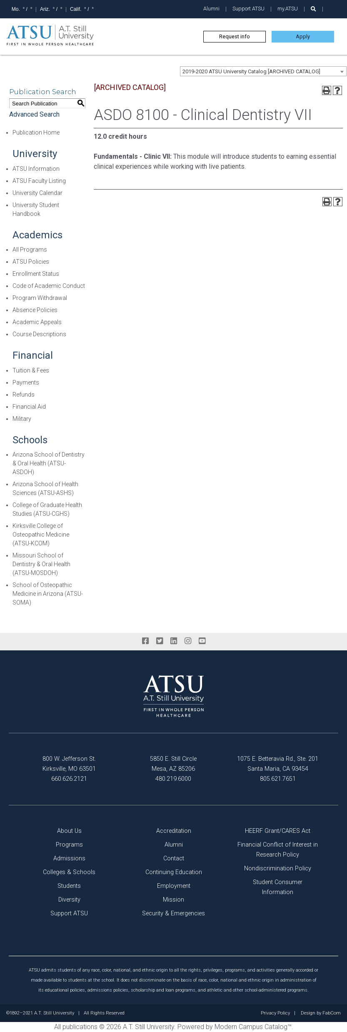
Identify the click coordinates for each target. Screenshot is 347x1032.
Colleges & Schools (69, 872)
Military (21, 418)
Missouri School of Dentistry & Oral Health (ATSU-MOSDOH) (41, 564)
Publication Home (36, 132)
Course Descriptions (39, 334)
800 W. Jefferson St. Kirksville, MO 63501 (69, 763)
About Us (69, 831)
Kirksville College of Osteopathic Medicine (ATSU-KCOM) (40, 534)
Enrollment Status (35, 273)
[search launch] (313, 9)
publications (79, 1027)
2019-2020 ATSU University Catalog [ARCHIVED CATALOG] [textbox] (251, 71)
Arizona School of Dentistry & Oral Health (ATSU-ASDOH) (48, 463)
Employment (173, 886)
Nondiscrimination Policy (277, 868)
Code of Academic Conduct (48, 285)
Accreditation (173, 831)
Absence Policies (34, 310)
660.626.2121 (69, 778)
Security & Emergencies (173, 913)
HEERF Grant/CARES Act (277, 831)
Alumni (211, 8)
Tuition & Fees (30, 370)
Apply (303, 36)
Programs (69, 844)
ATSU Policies (30, 261)
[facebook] (145, 641)
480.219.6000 (173, 778)
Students (69, 886)
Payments (25, 382)
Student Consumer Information (277, 887)
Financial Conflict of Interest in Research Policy (277, 849)
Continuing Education (173, 872)
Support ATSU (248, 8)
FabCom (331, 1013)
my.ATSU (287, 8)
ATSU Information (36, 168)
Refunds (23, 394)
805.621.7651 (278, 778)
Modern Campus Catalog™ (253, 1027)
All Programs (29, 249)
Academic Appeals (37, 322)
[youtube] (202, 641)
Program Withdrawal (39, 298)
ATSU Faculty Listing (39, 180)
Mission (173, 899)
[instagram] (188, 641)
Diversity (69, 899)
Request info (234, 36)
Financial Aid (29, 406)
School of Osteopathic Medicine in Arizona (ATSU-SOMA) (47, 594)
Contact (173, 858)
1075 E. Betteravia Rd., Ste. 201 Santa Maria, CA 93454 (277, 763)
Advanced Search (34, 114)
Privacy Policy (275, 1013)
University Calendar (37, 193)
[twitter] (159, 641)
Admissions (69, 858)
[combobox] (263, 71)
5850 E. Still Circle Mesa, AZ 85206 (173, 763)
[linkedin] (174, 641)
